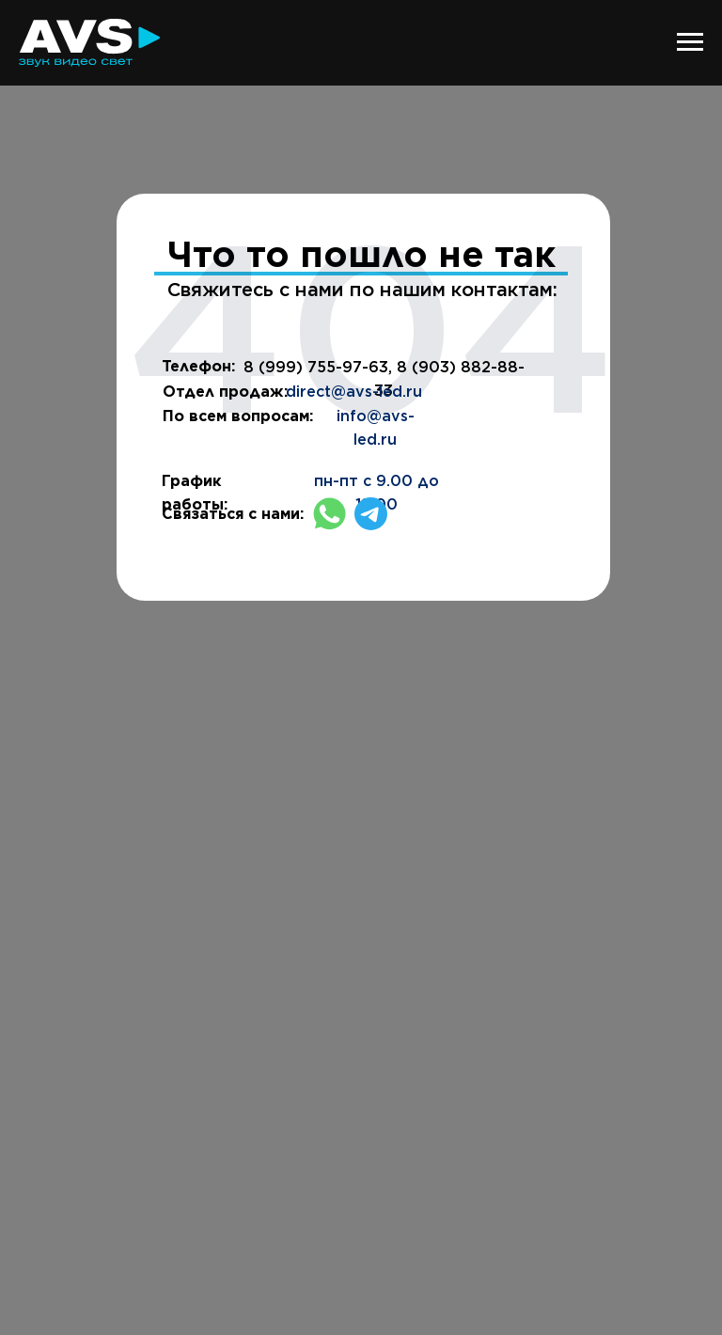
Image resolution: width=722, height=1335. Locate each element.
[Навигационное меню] (690, 42)
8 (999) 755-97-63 (315, 367)
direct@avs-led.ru (354, 391)
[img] (370, 513)
